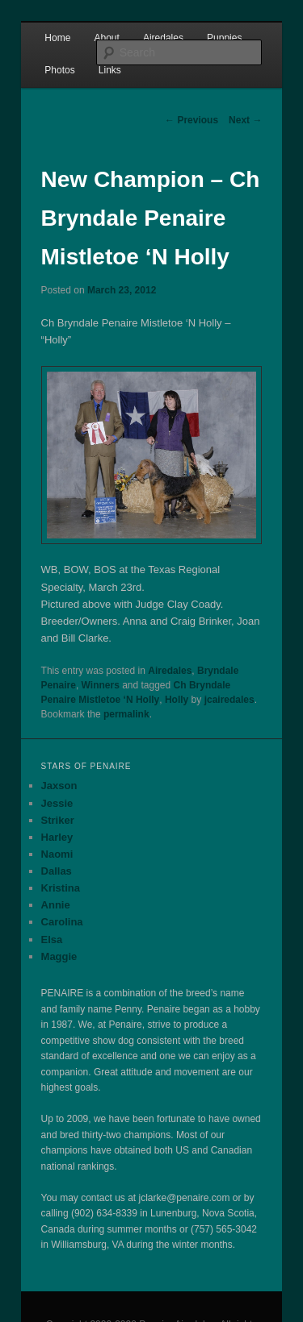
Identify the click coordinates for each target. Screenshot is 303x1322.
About (106, 38)
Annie (55, 905)
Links (110, 70)
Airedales (163, 38)
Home (57, 38)
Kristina (60, 888)
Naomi (57, 854)
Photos (59, 70)
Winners (101, 685)
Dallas (56, 871)
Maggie (59, 956)
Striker (57, 820)
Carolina (62, 922)
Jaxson (59, 785)
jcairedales (229, 699)
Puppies (224, 38)
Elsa (52, 939)
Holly (176, 699)
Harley (57, 837)
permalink (126, 714)
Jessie (57, 803)
